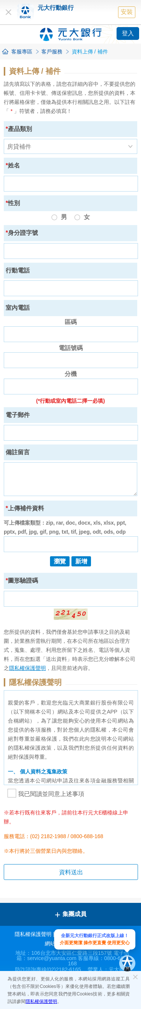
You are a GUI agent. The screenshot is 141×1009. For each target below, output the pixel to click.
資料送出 (71, 872)
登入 (128, 33)
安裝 (127, 12)
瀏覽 (60, 561)
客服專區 (21, 52)
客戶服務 (51, 52)
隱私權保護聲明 (41, 1001)
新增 (81, 561)
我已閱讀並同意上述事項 (46, 794)
